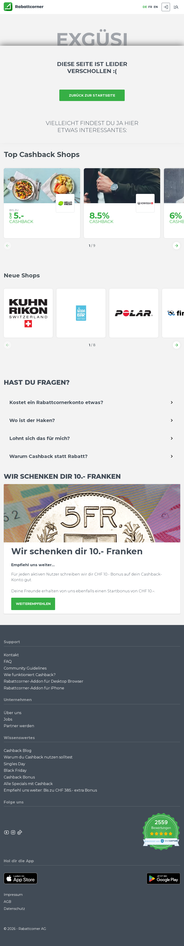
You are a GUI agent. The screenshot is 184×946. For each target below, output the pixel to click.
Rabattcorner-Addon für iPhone (34, 688)
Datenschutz (14, 909)
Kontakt (11, 655)
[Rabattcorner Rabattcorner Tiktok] (19, 832)
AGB (7, 902)
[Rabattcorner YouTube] (7, 832)
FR (150, 7)
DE (145, 7)
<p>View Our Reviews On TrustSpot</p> (161, 832)
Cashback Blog (18, 750)
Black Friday (15, 770)
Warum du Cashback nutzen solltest (38, 757)
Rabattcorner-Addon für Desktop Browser (43, 681)
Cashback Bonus (19, 777)
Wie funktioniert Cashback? (30, 675)
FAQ (8, 661)
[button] (7, 245)
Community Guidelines (25, 668)
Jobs (8, 719)
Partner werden (19, 726)
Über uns (12, 713)
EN (156, 7)
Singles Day (14, 764)
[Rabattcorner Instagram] (13, 832)
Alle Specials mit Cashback (28, 784)
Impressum (13, 895)
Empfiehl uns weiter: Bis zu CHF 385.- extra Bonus (50, 790)
